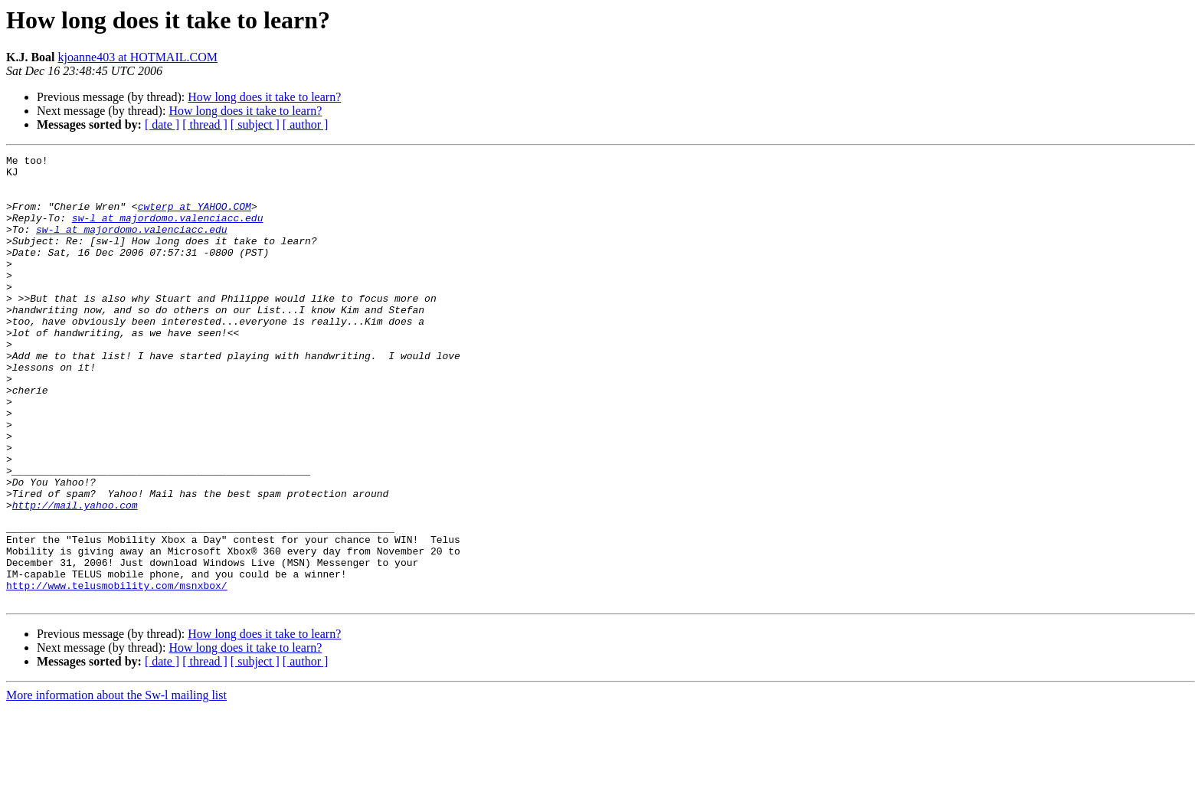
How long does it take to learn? (264, 96)
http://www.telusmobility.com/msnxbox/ (116, 672)
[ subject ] (255, 124)
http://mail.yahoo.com (75, 576)
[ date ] (162, 124)
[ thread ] (204, 124)
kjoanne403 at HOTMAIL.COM (138, 57)
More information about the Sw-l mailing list (116, 784)
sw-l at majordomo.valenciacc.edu (167, 231)
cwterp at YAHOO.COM (194, 217)
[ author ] (306, 124)
